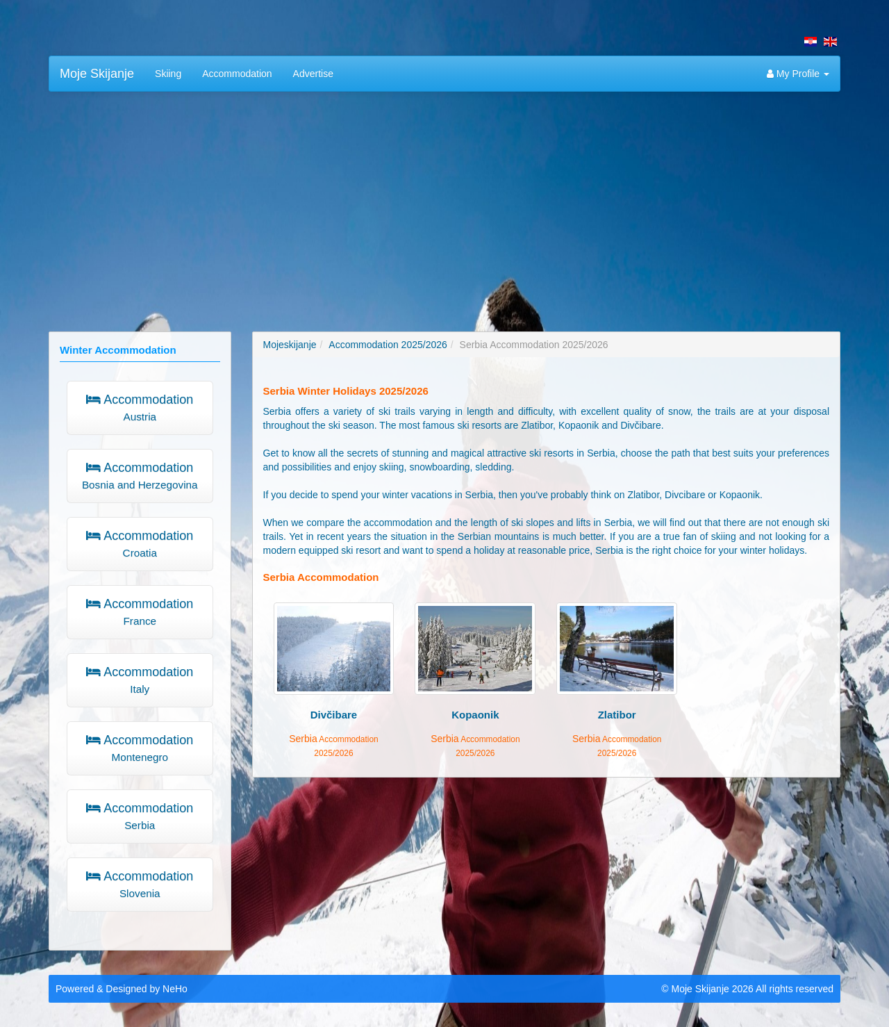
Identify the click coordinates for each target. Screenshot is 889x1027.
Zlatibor (617, 715)
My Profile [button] (798, 73)
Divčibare (334, 715)
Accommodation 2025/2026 (388, 344)
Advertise (313, 73)
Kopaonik (475, 715)
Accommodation (237, 73)
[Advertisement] (444, 203)
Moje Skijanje (97, 74)
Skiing (168, 73)
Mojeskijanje (290, 344)
